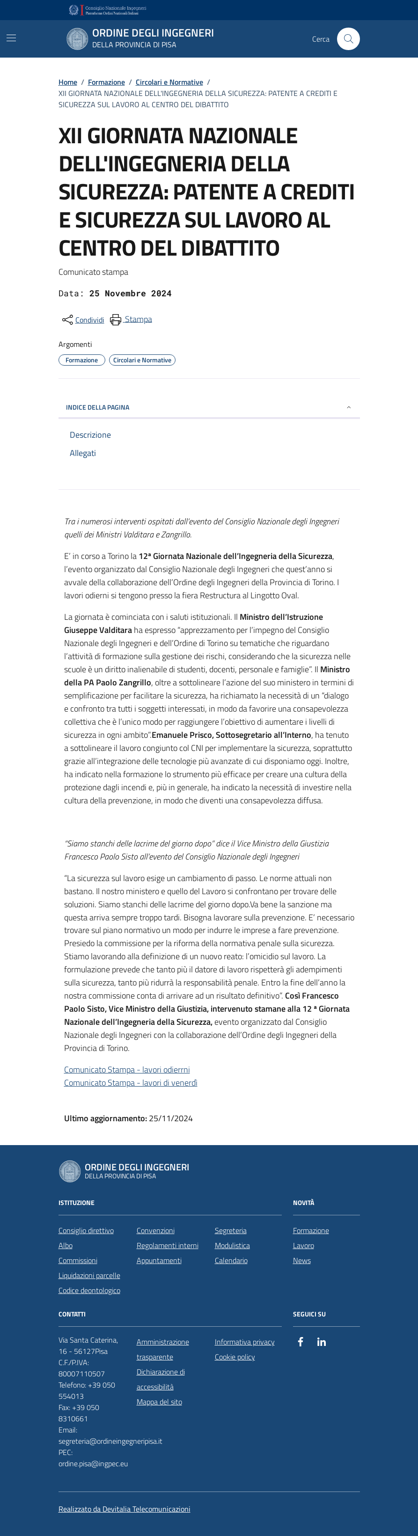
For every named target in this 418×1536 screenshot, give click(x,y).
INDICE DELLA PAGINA (209, 407)
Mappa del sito (159, 1401)
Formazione (106, 82)
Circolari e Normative (169, 82)
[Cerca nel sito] (348, 39)
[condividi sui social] (82, 319)
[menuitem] (130, 319)
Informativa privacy (245, 1341)
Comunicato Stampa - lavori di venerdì (131, 1082)
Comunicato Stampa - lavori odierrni (127, 1069)
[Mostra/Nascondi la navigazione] (11, 38)
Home (68, 82)
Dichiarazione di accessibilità (161, 1379)
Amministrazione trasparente (163, 1349)
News (302, 1260)
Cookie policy (235, 1356)
